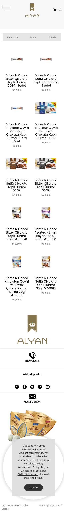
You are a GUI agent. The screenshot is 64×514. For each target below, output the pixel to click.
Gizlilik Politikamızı (28, 474)
